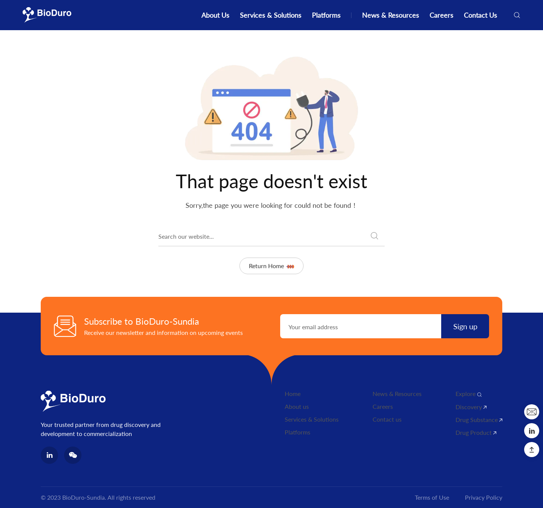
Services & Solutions (270, 15)
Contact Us (480, 15)
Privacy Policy (483, 497)
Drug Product (476, 432)
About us (297, 406)
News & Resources (390, 15)
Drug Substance (479, 419)
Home (293, 393)
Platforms (326, 15)
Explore (469, 393)
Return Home (271, 265)
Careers (441, 15)
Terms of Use (432, 497)
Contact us (387, 419)
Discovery (471, 406)
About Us (215, 15)
